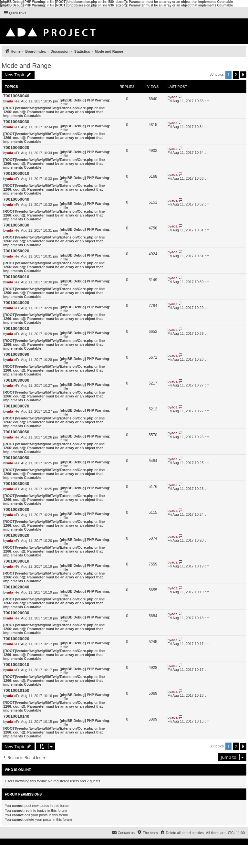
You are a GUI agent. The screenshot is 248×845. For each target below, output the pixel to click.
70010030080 (16, 380)
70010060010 (16, 173)
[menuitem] (181, 833)
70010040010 (16, 328)
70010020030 (16, 612)
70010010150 (16, 690)
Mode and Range (26, 65)
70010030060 (16, 431)
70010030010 (16, 561)
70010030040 (16, 483)
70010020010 (16, 664)
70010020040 (16, 587)
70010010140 (16, 716)
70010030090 (16, 354)
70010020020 (16, 638)
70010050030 (16, 225)
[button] (243, 74)
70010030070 (16, 406)
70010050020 (16, 250)
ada (10, 101)
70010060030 (16, 121)
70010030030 (16, 509)
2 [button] (236, 75)
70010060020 (16, 147)
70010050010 (16, 276)
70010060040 (16, 95)
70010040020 (16, 302)
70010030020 (16, 535)
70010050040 (16, 199)
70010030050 (16, 457)
